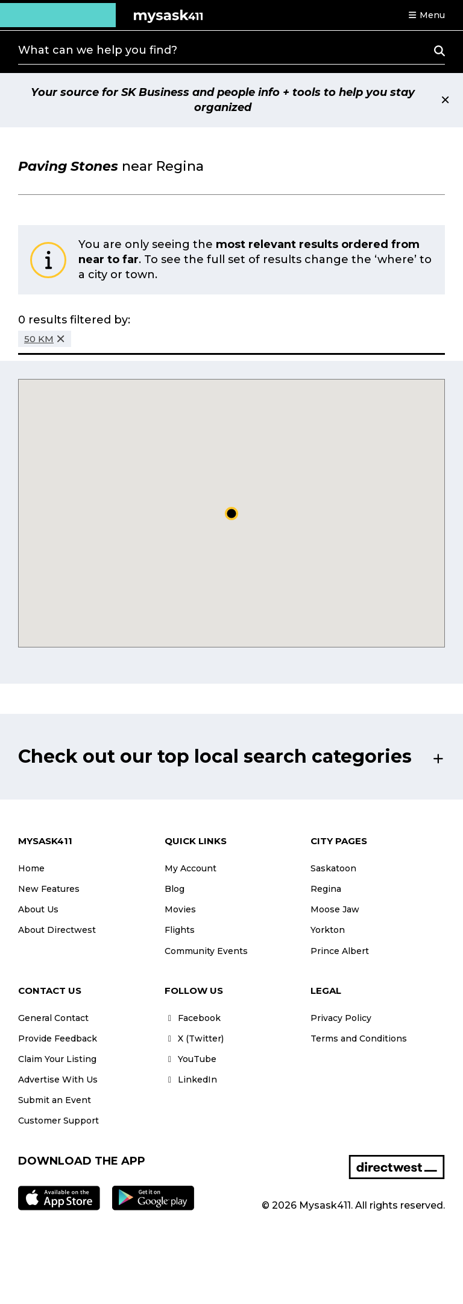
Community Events (206, 951)
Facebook (193, 1018)
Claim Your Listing (57, 1059)
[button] (426, 15)
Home (31, 868)
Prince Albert (339, 951)
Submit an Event (54, 1100)
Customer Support (58, 1120)
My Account (190, 868)
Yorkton (327, 929)
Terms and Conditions (358, 1038)
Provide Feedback (57, 1038)
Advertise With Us (58, 1079)
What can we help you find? (97, 50)
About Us (38, 909)
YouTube (190, 1059)
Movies (180, 909)
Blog (174, 888)
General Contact (53, 1018)
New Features (49, 888)
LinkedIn (191, 1079)
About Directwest (57, 929)
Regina (325, 888)
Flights (180, 929)
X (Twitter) (194, 1038)
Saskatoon (333, 868)
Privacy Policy (340, 1018)
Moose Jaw (334, 909)
